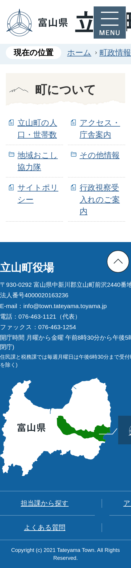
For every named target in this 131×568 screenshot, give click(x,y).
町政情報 (115, 52)
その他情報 (100, 155)
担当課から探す (45, 503)
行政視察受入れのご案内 (100, 199)
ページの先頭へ (118, 261)
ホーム (79, 52)
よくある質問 (44, 527)
